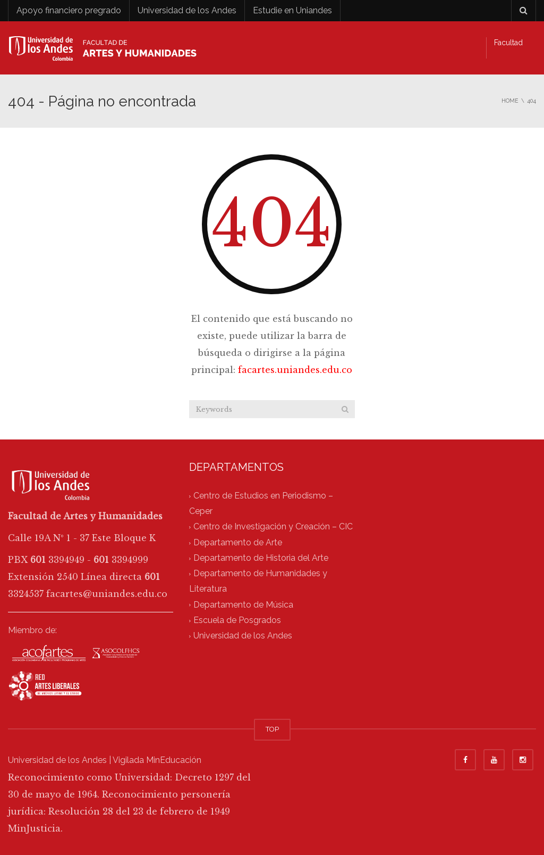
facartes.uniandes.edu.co (295, 369)
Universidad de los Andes (187, 10)
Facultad (508, 42)
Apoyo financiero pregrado (68, 10)
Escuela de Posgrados (237, 620)
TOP (272, 729)
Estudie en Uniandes (292, 10)
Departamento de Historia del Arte (260, 558)
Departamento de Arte (237, 542)
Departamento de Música (243, 605)
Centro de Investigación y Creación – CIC (273, 527)
